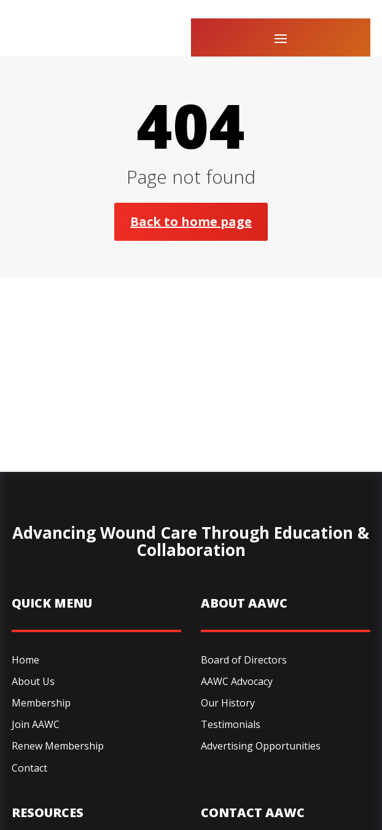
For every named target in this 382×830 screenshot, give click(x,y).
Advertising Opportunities (261, 746)
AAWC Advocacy (237, 681)
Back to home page (191, 221)
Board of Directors (244, 660)
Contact (29, 768)
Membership (41, 703)
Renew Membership (58, 746)
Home (25, 660)
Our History (228, 703)
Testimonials (230, 724)
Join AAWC (36, 724)
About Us (33, 681)
